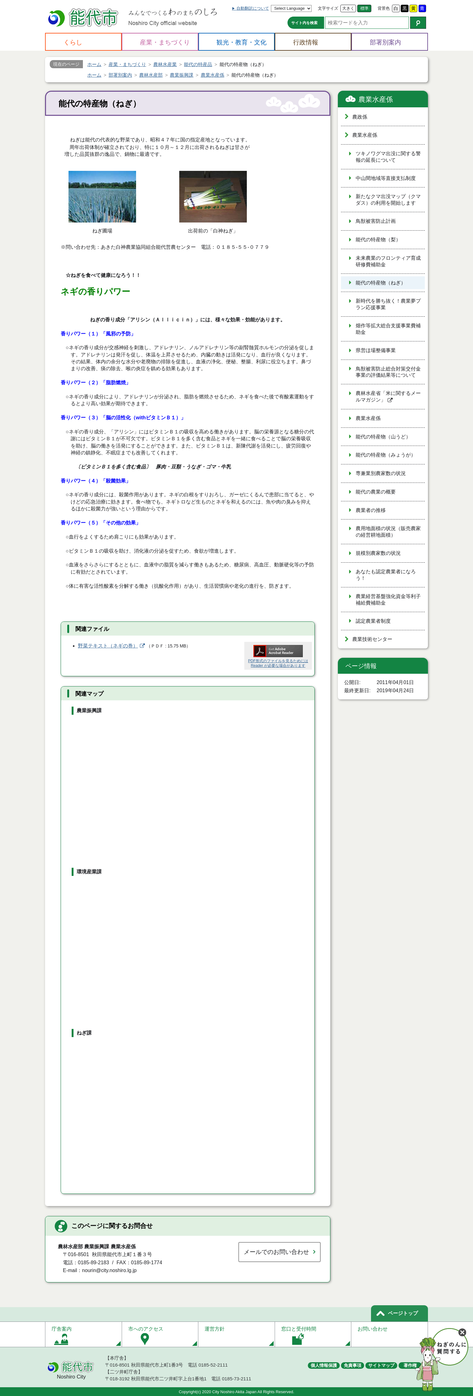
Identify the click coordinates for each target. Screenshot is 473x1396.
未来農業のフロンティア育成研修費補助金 (388, 261)
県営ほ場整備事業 (376, 350)
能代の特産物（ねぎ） (381, 282)
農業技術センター (372, 639)
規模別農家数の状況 (378, 553)
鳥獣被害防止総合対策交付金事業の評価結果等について (388, 372)
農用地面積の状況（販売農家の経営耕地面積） (388, 532)
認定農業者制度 (373, 621)
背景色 (384, 8)
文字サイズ (328, 8)
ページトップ (403, 1313)
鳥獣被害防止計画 (376, 221)
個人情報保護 (324, 1365)
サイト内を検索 (304, 23)
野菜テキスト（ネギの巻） (108, 645)
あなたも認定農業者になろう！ (386, 575)
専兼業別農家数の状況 (381, 473)
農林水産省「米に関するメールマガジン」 (388, 396)
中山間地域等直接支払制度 (386, 178)
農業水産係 (376, 99)
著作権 (410, 1365)
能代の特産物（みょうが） (386, 455)
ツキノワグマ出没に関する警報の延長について (388, 157)
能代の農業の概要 (376, 491)
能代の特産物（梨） (378, 239)
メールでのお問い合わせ (276, 1252)
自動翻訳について (252, 8)
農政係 (359, 117)
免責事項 (352, 1365)
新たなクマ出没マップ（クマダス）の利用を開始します (388, 200)
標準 (364, 8)
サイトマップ (381, 1365)
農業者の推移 (371, 510)
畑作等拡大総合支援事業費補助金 (388, 329)
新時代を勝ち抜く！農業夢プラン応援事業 (388, 304)
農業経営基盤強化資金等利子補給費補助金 (388, 600)
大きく (348, 8)
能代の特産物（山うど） (383, 436)
